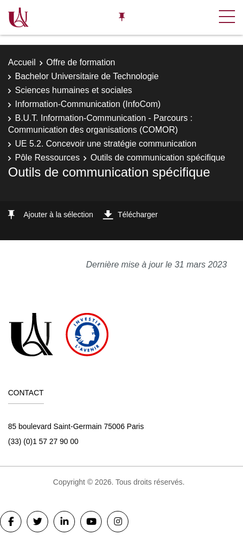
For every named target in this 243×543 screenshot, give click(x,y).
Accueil (22, 62)
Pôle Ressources (47, 157)
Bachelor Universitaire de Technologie (86, 76)
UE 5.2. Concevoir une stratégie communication (105, 143)
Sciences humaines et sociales (73, 90)
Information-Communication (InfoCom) (88, 104)
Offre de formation (81, 62)
